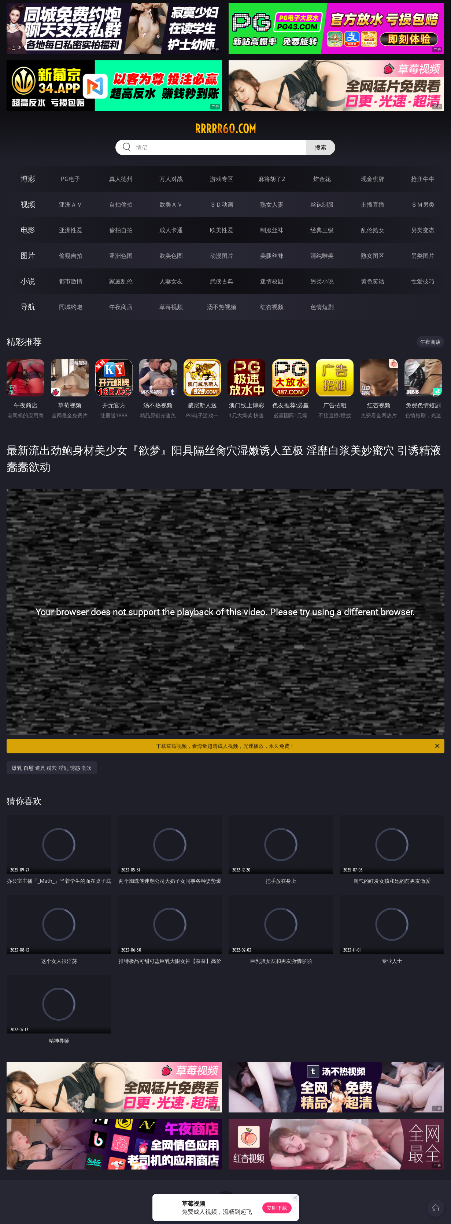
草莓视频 (171, 307)
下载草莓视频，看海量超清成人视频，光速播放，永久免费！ (298, 746)
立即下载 (277, 1207)
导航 (28, 307)
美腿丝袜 (272, 256)
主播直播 (372, 204)
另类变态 (423, 230)
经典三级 (322, 230)
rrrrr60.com (225, 128)
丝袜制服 (322, 204)
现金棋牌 (372, 179)
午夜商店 (121, 307)
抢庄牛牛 (423, 179)
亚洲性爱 (70, 230)
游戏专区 (221, 179)
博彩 (28, 179)
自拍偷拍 (121, 204)
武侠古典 (221, 281)
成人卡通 (171, 230)
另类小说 (322, 281)
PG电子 (70, 179)
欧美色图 (171, 256)
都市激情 (70, 281)
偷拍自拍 (121, 230)
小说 (28, 281)
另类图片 (423, 256)
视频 (28, 204)
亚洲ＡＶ (70, 204)
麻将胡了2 (271, 179)
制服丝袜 (272, 230)
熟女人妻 (272, 204)
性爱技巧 (423, 281)
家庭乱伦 (121, 281)
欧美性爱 (221, 230)
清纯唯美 (322, 256)
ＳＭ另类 (423, 204)
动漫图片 (221, 256)
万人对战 (171, 179)
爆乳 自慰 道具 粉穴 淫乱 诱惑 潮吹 (52, 767)
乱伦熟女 (372, 230)
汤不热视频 (221, 307)
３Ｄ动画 (221, 204)
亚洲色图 (121, 256)
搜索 (320, 147)
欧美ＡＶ (171, 204)
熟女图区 (372, 256)
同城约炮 (70, 307)
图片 (28, 255)
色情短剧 (322, 307)
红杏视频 (272, 307)
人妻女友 (171, 281)
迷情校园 (272, 281)
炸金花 (322, 179)
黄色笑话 (372, 281)
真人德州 (121, 179)
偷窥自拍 (70, 256)
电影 (28, 230)
